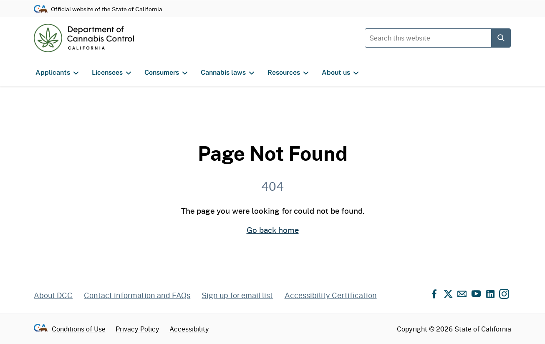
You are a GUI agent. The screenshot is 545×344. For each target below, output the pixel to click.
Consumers (165, 73)
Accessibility (189, 329)
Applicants (56, 73)
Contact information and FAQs (137, 295)
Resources (287, 73)
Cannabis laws (227, 73)
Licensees (111, 73)
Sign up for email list (237, 295)
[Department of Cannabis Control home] (84, 38)
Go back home (273, 229)
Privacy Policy (137, 329)
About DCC (53, 295)
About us (340, 73)
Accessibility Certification (331, 295)
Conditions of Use (79, 329)
